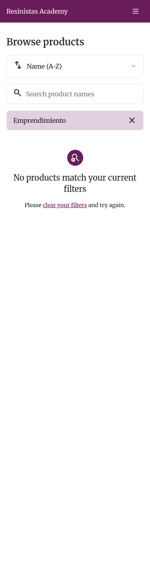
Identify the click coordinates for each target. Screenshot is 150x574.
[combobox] (75, 66)
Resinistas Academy (37, 11)
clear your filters (65, 205)
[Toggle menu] (136, 11)
